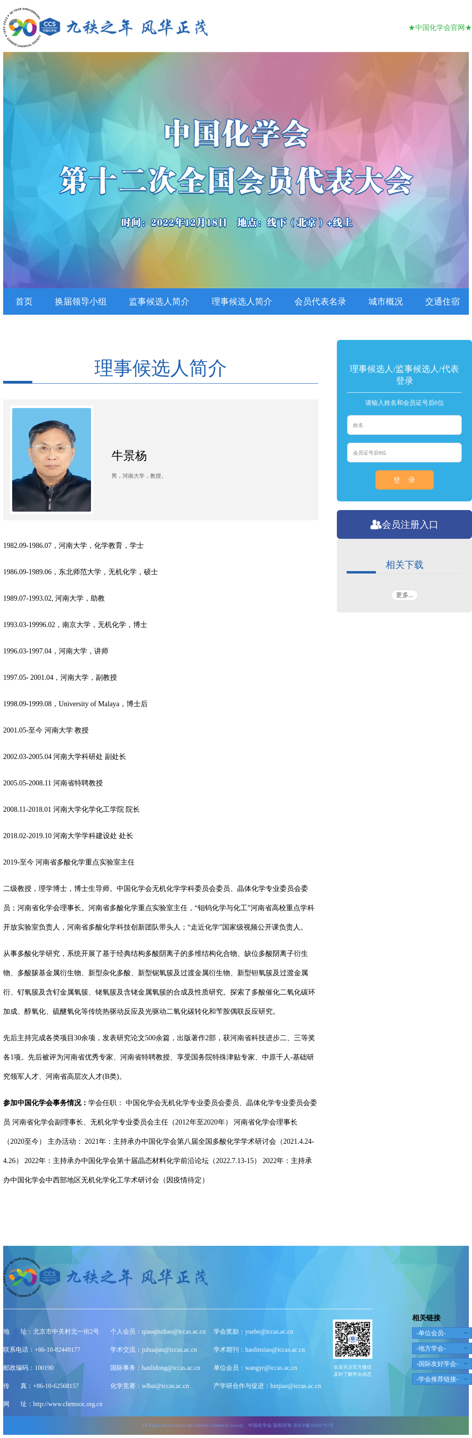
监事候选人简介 (159, 301)
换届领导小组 (81, 301)
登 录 (404, 480)
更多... (404, 595)
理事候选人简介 (242, 301)
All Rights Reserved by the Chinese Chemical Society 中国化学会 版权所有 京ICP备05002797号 (237, 1425)
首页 (24, 301)
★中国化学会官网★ (440, 28)
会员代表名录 (320, 301)
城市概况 (385, 301)
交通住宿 (442, 301)
